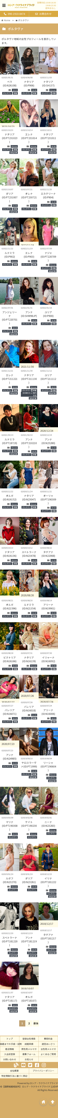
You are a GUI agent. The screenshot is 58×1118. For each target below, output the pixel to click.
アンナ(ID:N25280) (48, 441)
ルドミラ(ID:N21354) (29, 606)
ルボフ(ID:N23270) (10, 880)
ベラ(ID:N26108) (10, 83)
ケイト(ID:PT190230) (29, 825)
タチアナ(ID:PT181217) (48, 938)
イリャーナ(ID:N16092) (48, 659)
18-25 (15, 90)
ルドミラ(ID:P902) (9, 254)
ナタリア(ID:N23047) (29, 497)
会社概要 (14, 1070)
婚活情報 (9, 1049)
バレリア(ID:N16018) (29, 708)
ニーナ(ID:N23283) (48, 824)
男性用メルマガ (29, 1049)
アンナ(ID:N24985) (10, 756)
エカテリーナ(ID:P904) (48, 195)
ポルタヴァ (7, 93)
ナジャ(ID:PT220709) (48, 256)
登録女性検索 (28, 1038)
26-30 (34, 320)
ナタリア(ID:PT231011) (48, 138)
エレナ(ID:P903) (29, 254)
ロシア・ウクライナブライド (44, 1083)
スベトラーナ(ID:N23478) (29, 554)
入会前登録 (9, 1054)
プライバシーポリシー (43, 1070)
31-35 (15, 205)
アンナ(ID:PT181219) (29, 941)
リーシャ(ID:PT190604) (48, 766)
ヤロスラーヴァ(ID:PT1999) (29, 764)
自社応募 (13, 152)
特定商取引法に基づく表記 (14, 1075)
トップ (9, 1038)
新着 (15, 93)
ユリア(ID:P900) (48, 314)
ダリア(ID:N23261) (29, 880)
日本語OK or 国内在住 (29, 394)
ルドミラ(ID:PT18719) (9, 441)
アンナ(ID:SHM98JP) (29, 314)
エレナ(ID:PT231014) (29, 138)
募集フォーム (28, 1054)
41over (53, 90)
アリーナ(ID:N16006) (48, 712)
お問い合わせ (9, 1059)
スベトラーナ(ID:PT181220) (9, 941)
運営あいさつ (48, 1043)
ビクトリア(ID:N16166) (10, 659)
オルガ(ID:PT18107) (29, 998)
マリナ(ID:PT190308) (9, 825)
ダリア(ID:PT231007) (9, 197)
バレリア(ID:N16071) (10, 712)
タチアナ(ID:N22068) (48, 554)
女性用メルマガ (48, 1049)
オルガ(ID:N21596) (10, 606)
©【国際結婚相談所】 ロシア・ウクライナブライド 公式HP (29, 1086)
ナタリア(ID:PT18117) (9, 998)
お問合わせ (43, 14)
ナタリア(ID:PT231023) (9, 138)
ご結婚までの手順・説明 (9, 1043)
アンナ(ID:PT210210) (29, 443)
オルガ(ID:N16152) (10, 497)
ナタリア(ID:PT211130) (29, 378)
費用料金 (48, 1038)
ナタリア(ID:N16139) (29, 659)
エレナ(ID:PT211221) (9, 378)
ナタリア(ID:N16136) (10, 554)
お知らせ (29, 1059)
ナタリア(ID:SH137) (48, 83)
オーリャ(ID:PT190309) (48, 499)
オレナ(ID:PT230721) (29, 197)
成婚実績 (29, 1043)
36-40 (34, 90)
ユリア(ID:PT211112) (48, 378)
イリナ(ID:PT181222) (48, 882)
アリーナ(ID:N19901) (48, 606)
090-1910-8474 (14, 14)
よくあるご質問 (48, 1054)
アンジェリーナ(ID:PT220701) (9, 317)
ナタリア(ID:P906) (29, 83)
